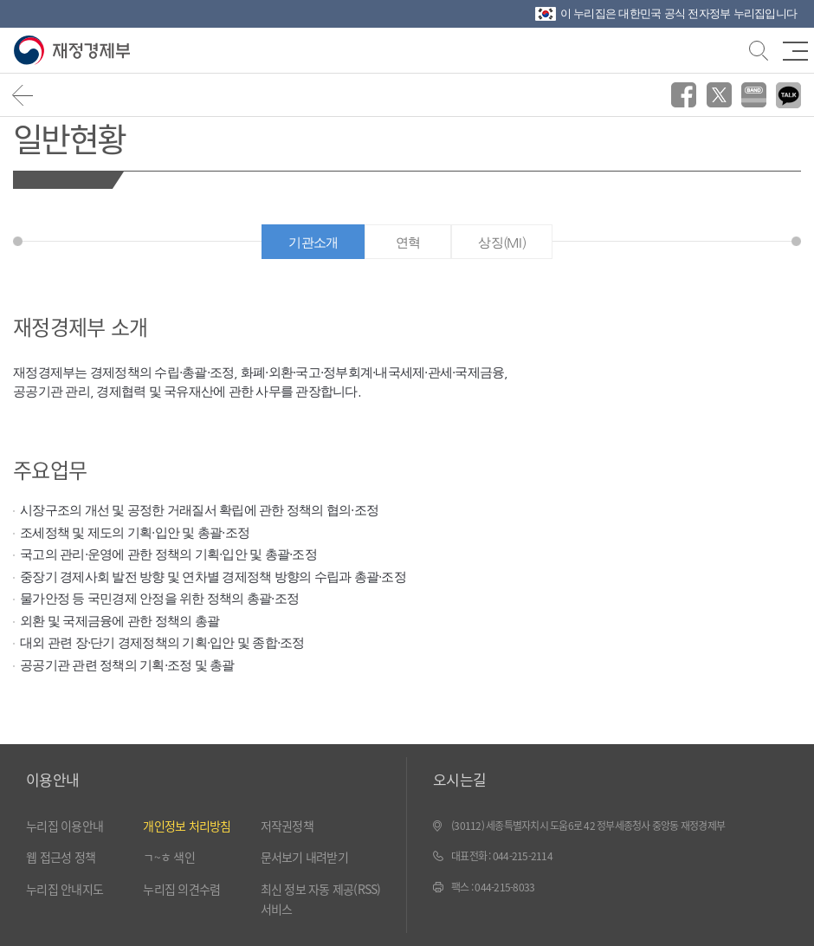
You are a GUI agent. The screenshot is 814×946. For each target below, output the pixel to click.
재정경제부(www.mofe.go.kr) (76, 51)
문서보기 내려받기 (304, 856)
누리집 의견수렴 (181, 888)
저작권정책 (287, 825)
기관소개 (313, 242)
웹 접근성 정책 (60, 856)
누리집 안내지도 (64, 888)
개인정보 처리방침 (186, 825)
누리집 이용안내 (64, 825)
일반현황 (69, 137)
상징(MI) (502, 242)
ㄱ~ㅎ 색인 (169, 856)
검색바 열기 (757, 48)
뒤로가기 (23, 95)
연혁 (408, 242)
